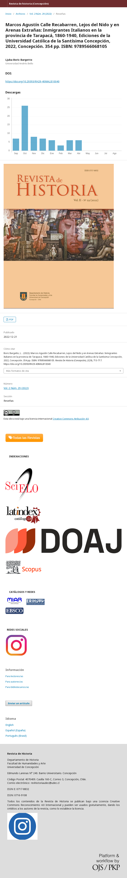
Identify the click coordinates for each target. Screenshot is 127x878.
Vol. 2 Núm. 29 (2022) (41, 13)
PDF (11, 319)
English (9, 725)
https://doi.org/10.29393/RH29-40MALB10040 (32, 81)
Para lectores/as (14, 676)
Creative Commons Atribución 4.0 (71, 418)
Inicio (8, 13)
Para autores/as (14, 681)
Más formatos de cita (17, 370)
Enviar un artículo (19, 703)
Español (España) (15, 730)
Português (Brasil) (16, 735)
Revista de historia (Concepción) (29, 3)
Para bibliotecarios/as (17, 687)
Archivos (20, 13)
